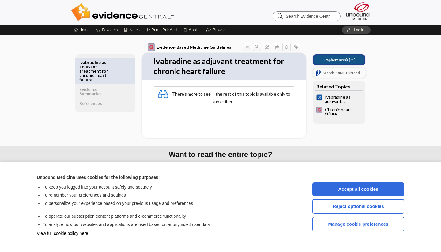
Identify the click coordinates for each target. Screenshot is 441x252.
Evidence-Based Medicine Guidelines (185, 47)
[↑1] (334, 60)
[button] (216, 30)
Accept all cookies (358, 189)
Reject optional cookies (358, 206)
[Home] (81, 30)
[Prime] (161, 30)
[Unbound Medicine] (358, 11)
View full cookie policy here (62, 233)
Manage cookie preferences (358, 224)
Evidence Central (147, 12)
